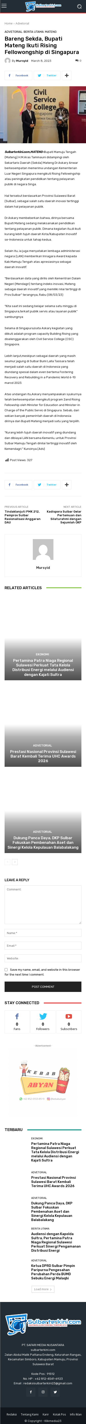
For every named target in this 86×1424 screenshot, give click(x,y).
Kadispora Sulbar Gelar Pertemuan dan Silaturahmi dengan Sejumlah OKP (64, 517)
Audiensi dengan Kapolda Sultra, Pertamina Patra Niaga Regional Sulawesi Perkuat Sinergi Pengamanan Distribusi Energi (56, 1242)
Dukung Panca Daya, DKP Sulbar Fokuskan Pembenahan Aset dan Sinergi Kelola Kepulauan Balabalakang (43, 843)
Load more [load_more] (43, 1289)
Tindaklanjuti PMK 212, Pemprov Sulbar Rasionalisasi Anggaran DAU (23, 517)
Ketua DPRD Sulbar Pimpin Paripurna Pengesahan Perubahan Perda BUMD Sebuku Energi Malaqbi (53, 1272)
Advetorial (22, 23)
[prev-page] (7, 862)
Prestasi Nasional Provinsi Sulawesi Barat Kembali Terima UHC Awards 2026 (43, 756)
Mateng (51, 31)
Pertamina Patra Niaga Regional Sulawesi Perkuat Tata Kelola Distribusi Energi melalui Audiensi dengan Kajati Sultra (43, 667)
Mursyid (22, 60)
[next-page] (15, 862)
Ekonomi (42, 654)
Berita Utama (34, 31)
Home (9, 23)
